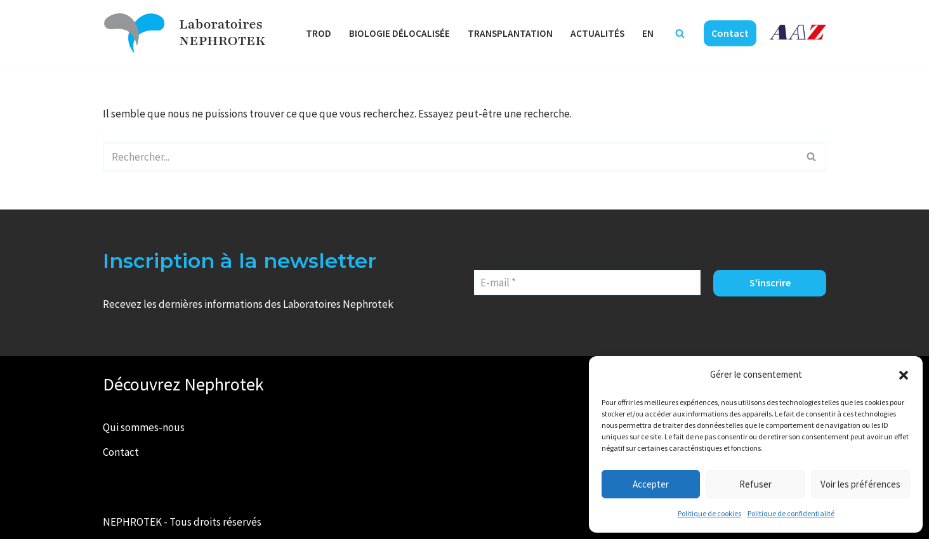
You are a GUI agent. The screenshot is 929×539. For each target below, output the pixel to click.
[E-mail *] (587, 282)
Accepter (651, 484)
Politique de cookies (709, 513)
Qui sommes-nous (144, 427)
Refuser (755, 484)
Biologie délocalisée (399, 33)
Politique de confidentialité (791, 513)
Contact (730, 33)
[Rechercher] (680, 33)
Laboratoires (221, 24)
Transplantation (510, 33)
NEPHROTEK (222, 41)
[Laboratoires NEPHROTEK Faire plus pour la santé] (134, 33)
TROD (318, 33)
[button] (903, 375)
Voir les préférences (860, 484)
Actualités (597, 33)
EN (648, 33)
